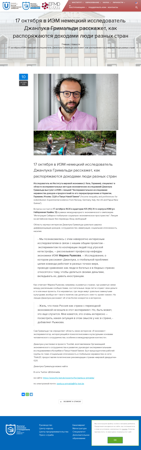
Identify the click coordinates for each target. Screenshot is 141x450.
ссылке (125, 429)
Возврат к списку (70, 401)
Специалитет (79, 431)
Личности (118, 2)
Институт (77, 2)
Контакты (113, 7)
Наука (106, 2)
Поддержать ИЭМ (97, 7)
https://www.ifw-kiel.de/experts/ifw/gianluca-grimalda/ (68, 378)
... (70, 2)
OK (115, 440)
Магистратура (79, 428)
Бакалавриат (79, 425)
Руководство (45, 425)
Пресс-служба (46, 435)
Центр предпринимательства (53, 431)
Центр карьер (46, 428)
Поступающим (77, 7)
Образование (92, 2)
